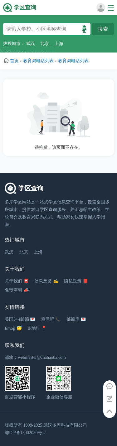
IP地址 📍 (36, 328)
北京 (44, 43)
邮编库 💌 (76, 319)
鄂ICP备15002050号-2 (25, 432)
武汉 (30, 43)
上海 (59, 43)
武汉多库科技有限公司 (65, 425)
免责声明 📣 (17, 290)
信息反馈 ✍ (46, 281)
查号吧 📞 (51, 319)
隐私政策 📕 (76, 281)
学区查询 (25, 7)
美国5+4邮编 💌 (20, 319)
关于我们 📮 (17, 281)
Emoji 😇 (13, 328)
